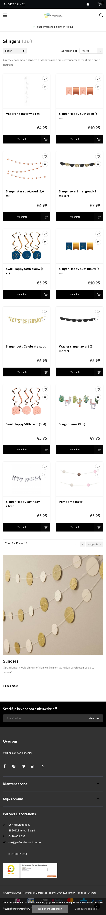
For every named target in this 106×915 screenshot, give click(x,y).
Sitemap (92, 892)
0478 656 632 (14, 4)
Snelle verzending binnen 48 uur (53, 26)
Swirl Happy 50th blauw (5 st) (25, 271)
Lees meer (10, 685)
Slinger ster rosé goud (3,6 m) (25, 193)
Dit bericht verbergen (50, 909)
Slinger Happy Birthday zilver (23, 504)
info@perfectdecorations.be (24, 842)
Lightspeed (41, 892)
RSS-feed (81, 892)
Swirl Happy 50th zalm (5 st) (26, 424)
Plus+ (72, 892)
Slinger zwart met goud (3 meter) (77, 193)
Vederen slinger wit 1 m (23, 113)
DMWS (63, 892)
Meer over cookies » (85, 909)
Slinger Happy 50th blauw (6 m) (79, 271)
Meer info (22, 139)
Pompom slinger (71, 501)
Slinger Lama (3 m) (72, 424)
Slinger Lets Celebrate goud (26, 346)
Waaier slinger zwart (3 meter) (75, 348)
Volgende (94, 544)
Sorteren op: (69, 50)
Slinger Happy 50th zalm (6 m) (78, 116)
